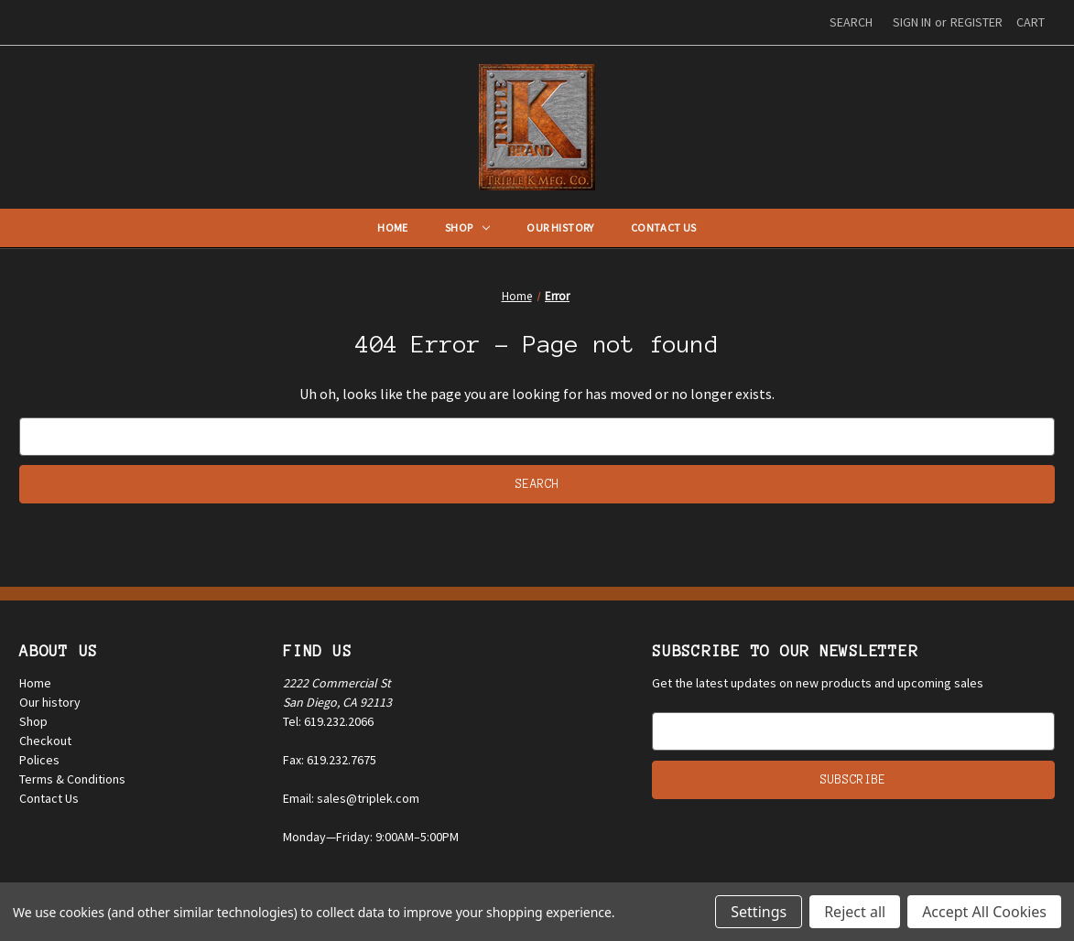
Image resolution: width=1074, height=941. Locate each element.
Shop (468, 227)
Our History (559, 227)
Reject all (854, 912)
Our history (50, 702)
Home (392, 227)
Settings (759, 912)
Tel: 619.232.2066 (328, 721)
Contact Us (664, 227)
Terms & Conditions (72, 779)
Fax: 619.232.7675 (329, 760)
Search (851, 22)
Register (976, 22)
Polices (39, 760)
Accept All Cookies (984, 912)
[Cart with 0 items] (1030, 22)
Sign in (912, 22)
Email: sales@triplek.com (351, 798)
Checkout (45, 740)
